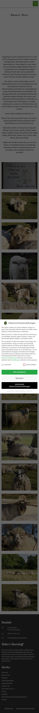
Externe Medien (29, 363)
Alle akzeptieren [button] (19, 371)
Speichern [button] (19, 377)
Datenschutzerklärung (9, 356)
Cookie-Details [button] (10, 389)
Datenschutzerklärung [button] (20, 389)
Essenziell (6, 363)
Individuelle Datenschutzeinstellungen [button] (19, 384)
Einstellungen (15, 358)
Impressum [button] (29, 389)
